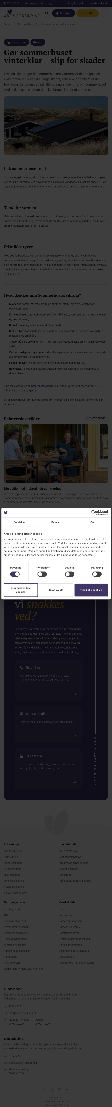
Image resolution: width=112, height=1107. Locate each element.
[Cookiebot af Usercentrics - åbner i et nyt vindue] (93, 512)
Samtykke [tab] (19, 522)
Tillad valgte (56, 590)
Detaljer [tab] (56, 522)
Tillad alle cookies (91, 590)
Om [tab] (92, 522)
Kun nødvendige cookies (21, 590)
